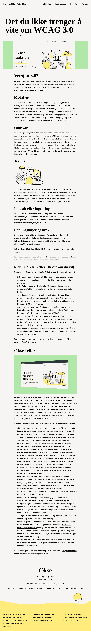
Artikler (12, 4)
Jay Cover (38, 431)
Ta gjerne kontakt (69, 551)
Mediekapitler (24, 328)
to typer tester (40, 189)
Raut (81, 588)
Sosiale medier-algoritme (28, 307)
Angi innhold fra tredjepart (29, 295)
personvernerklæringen (42, 617)
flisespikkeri (22, 446)
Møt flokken (46, 4)
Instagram (15, 617)
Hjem (5, 4)
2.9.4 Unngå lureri (24, 277)
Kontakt (40, 588)
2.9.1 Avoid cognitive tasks (26, 412)
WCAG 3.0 (21, 4)
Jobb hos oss (60, 4)
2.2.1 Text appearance (35, 497)
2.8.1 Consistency (31, 476)
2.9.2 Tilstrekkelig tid (34, 249)
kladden (24, 87)
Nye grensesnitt (24, 316)
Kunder (85, 4)
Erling (69, 455)
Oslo (63, 583)
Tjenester (74, 4)
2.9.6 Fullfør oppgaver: (27, 286)
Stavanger (54, 583)
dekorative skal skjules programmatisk (33, 464)
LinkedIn (6, 620)
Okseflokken (58, 500)
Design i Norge (72, 588)
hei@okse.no (31, 583)
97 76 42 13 (44, 583)
